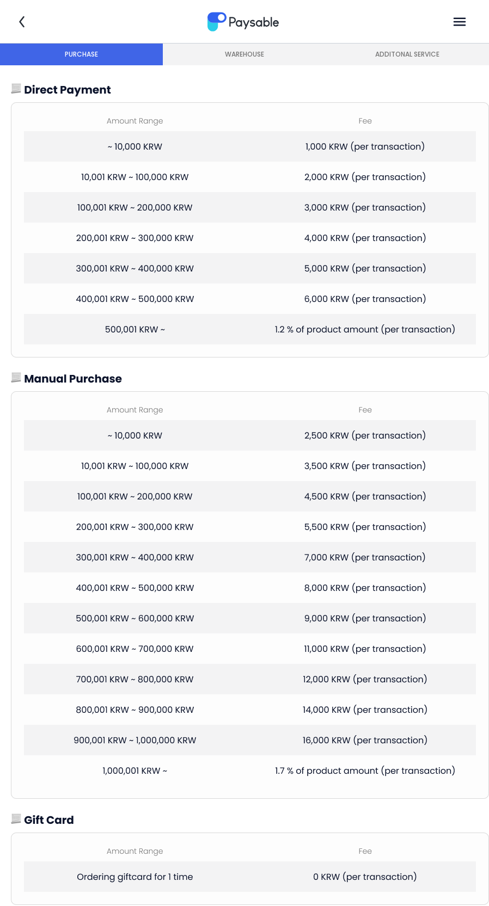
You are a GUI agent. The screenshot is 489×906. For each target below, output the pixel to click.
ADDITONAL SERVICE (407, 54)
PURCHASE (81, 54)
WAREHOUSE (244, 54)
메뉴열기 (459, 22)
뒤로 (22, 22)
